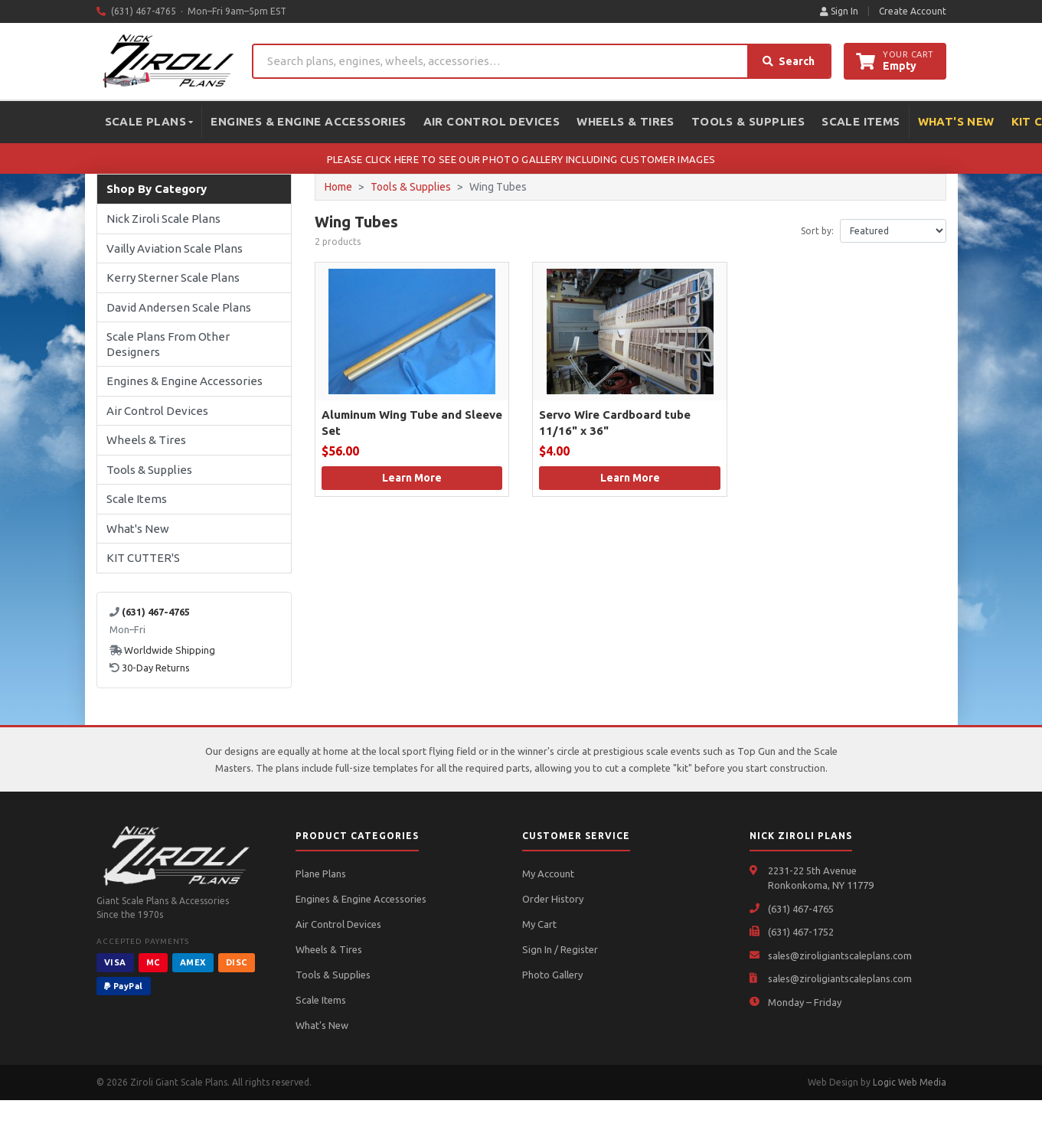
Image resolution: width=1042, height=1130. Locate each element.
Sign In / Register (560, 949)
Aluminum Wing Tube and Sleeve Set (412, 422)
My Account (548, 873)
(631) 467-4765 (801, 908)
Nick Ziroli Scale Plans (163, 218)
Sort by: (817, 231)
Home (338, 187)
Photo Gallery (552, 974)
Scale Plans (149, 121)
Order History (552, 898)
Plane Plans (321, 873)
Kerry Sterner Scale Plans (173, 277)
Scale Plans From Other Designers (168, 344)
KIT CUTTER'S (143, 557)
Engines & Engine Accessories (308, 121)
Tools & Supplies (748, 121)
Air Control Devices (491, 121)
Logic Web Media (909, 1082)
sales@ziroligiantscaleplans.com (840, 955)
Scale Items (861, 121)
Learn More (412, 478)
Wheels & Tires (626, 121)
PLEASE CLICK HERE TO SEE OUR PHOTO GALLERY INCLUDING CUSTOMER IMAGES (521, 159)
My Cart (539, 924)
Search (789, 61)
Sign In (839, 11)
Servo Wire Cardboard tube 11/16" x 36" (615, 422)
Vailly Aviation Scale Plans (174, 248)
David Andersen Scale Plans (178, 307)
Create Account (912, 11)
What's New (956, 121)
